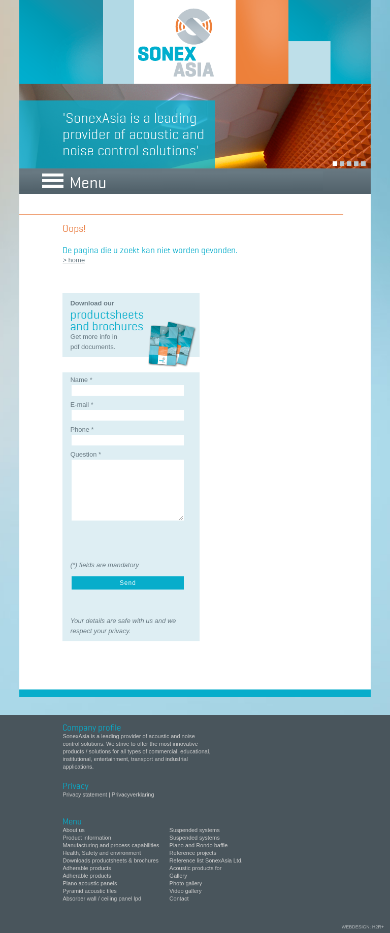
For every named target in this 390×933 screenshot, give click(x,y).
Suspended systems (195, 830)
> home (73, 260)
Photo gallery (186, 883)
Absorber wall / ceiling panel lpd (101, 898)
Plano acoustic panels (89, 883)
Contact (179, 898)
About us (73, 830)
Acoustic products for (196, 868)
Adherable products (86, 868)
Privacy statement (85, 794)
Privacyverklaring (133, 794)
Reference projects (193, 853)
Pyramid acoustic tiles (89, 891)
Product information (86, 838)
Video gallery (186, 891)
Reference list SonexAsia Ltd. (206, 860)
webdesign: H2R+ (363, 926)
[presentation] (124, 539)
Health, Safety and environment (101, 853)
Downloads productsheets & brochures (110, 860)
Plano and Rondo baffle (199, 845)
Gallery (178, 876)
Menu (74, 181)
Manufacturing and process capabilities (110, 845)
